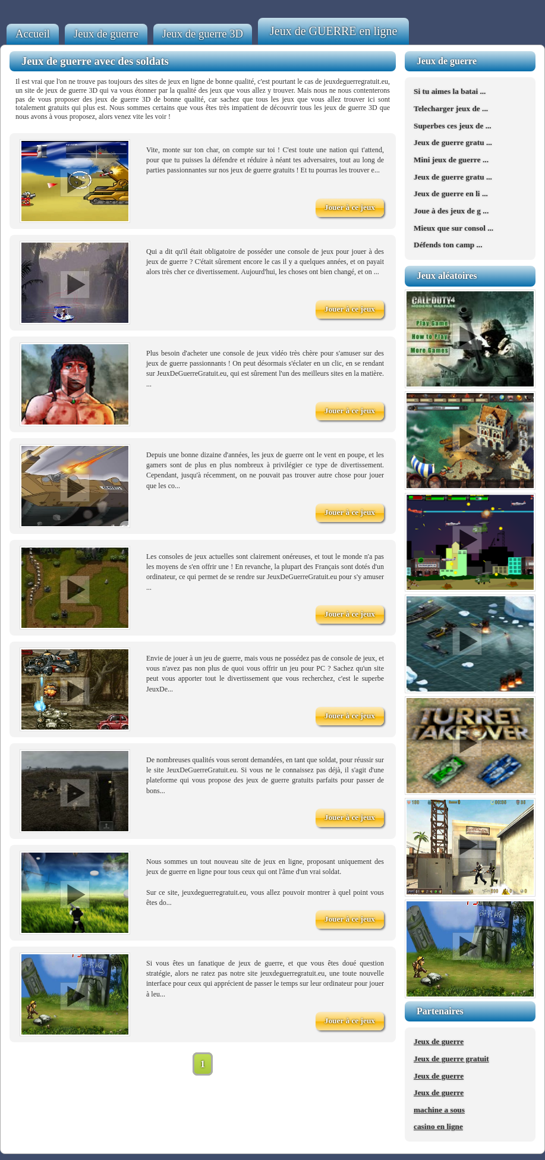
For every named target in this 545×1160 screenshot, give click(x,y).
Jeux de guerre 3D (202, 33)
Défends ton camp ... (448, 244)
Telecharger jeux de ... (451, 108)
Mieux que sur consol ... (453, 228)
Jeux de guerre (106, 33)
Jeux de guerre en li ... (451, 193)
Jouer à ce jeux (350, 207)
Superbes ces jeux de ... (453, 125)
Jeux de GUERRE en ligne (333, 30)
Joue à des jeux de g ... (451, 210)
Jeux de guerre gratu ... (453, 142)
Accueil (32, 33)
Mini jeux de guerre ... (451, 159)
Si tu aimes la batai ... (450, 91)
